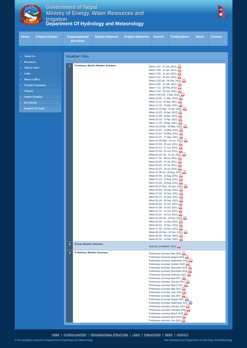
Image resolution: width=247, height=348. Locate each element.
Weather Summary (35, 85)
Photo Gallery (32, 79)
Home (25, 36)
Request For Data (34, 108)
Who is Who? (32, 67)
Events (159, 36)
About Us (29, 56)
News (200, 36)
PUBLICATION (152, 334)
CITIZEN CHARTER (75, 334)
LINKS (136, 334)
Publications (180, 36)
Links (27, 73)
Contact (216, 36)
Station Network (106, 36)
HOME (55, 334)
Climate (28, 90)
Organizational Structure (77, 38)
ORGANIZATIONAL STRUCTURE (109, 334)
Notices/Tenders (33, 96)
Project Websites (136, 36)
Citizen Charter (47, 36)
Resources (30, 61)
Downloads (30, 102)
